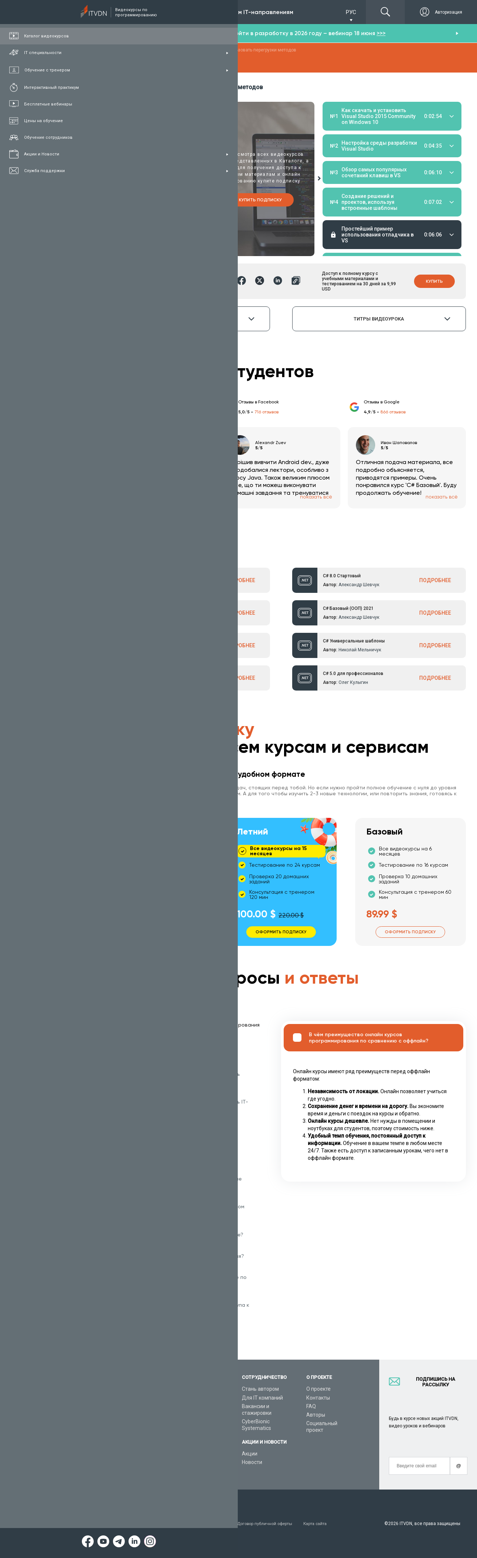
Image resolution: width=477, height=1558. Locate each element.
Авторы (315, 1415)
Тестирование (418, 135)
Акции (249, 1454)
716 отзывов (266, 411)
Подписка (126, 12)
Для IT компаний (262, 1398)
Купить (434, 280)
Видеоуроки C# (191, 1413)
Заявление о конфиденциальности (197, 1523)
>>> (381, 33)
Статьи (110, 1462)
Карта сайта (329, 1523)
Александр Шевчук (163, 584)
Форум (110, 1471)
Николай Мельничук (359, 649)
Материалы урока (342, 135)
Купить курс (152, 199)
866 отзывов (393, 411)
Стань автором (260, 1389)
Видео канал (117, 1454)
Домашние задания (378, 135)
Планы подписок (122, 1421)
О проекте (318, 1389)
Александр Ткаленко (165, 682)
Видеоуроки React (195, 1471)
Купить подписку (260, 199)
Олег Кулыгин (353, 682)
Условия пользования (125, 1523)
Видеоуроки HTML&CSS (201, 1445)
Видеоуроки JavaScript (201, 1454)
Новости (252, 1462)
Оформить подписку (151, 930)
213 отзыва (140, 411)
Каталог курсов (121, 1404)
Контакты (318, 1398)
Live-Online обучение (127, 1445)
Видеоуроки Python (196, 1404)
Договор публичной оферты (275, 1523)
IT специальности (123, 1413)
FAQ (311, 1406)
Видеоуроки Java (194, 1437)
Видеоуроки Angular (197, 1462)
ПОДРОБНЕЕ (239, 580)
